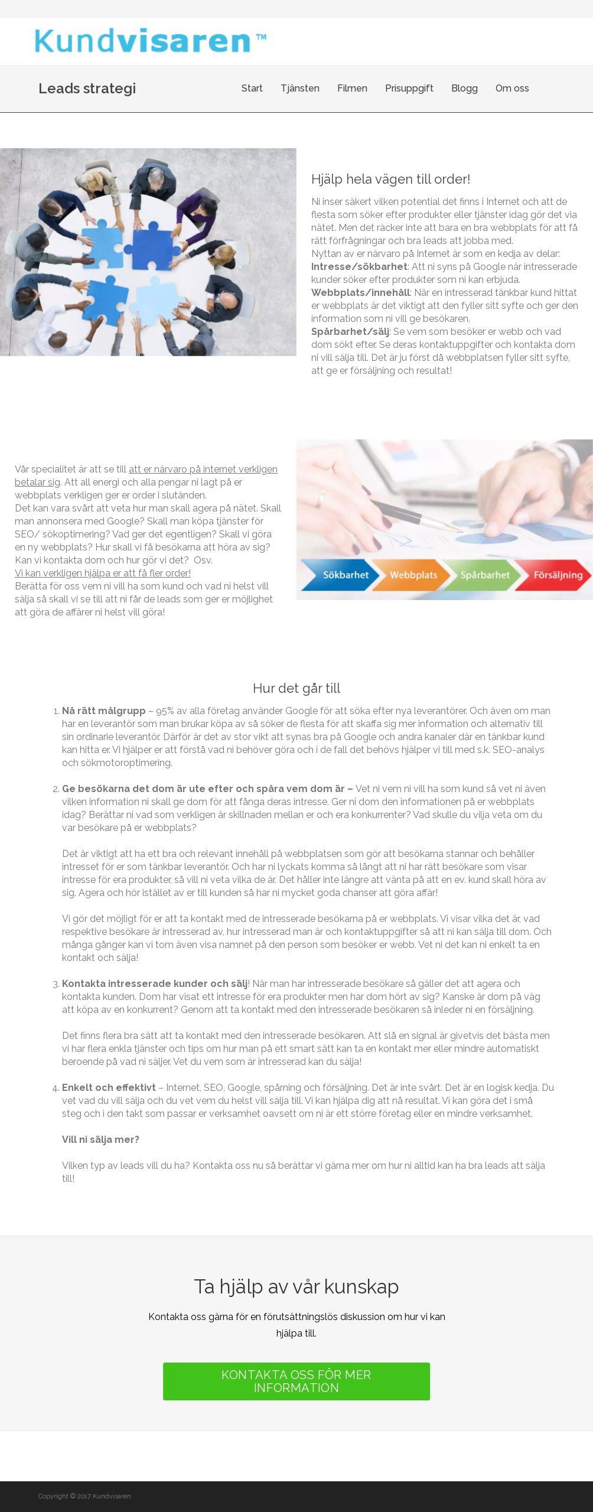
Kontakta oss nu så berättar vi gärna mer (281, 1165)
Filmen (375, 88)
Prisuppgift (432, 88)
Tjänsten (322, 88)
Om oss (535, 88)
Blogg (487, 88)
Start (274, 88)
